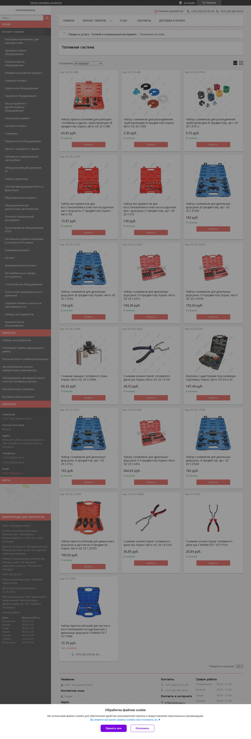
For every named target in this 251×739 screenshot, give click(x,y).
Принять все (114, 728)
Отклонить (142, 728)
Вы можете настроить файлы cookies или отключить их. (124, 719)
